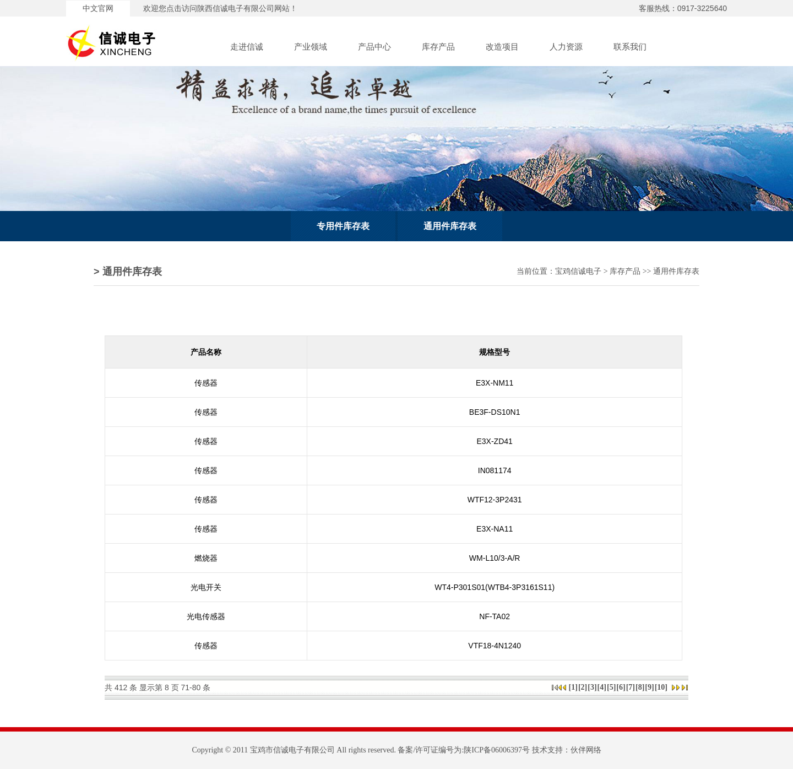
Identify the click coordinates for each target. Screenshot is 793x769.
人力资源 (566, 46)
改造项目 (502, 46)
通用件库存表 (449, 226)
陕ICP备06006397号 (497, 750)
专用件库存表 (343, 226)
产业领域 (310, 46)
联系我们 (630, 46)
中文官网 (98, 8)
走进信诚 (246, 46)
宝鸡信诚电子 (578, 271)
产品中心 (374, 46)
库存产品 (438, 46)
